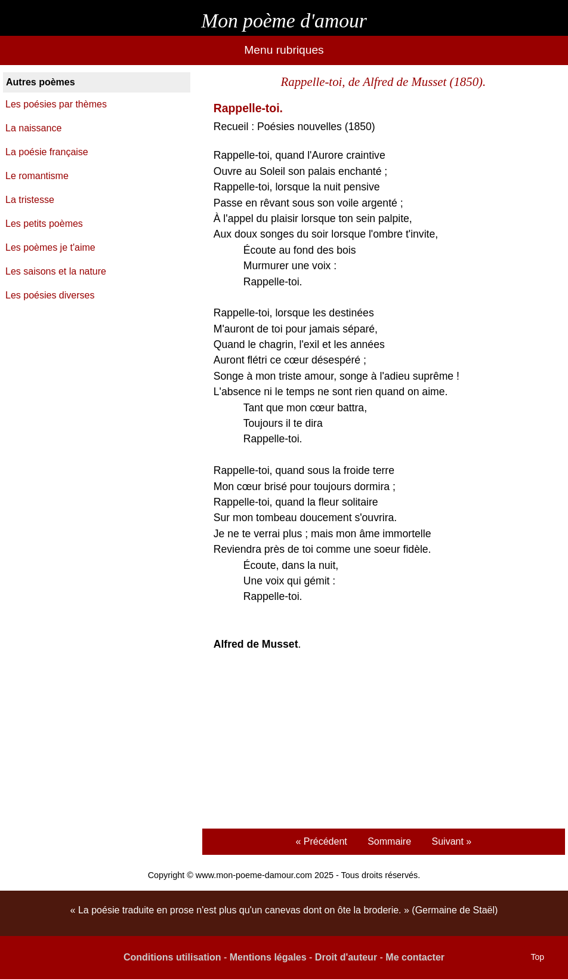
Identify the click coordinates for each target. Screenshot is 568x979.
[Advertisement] (383, 741)
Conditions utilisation (172, 957)
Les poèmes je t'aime (50, 247)
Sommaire (389, 841)
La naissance (33, 128)
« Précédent (321, 841)
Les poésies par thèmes (56, 104)
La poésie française (46, 152)
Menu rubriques (283, 50)
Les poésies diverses (49, 295)
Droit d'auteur (346, 957)
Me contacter (414, 957)
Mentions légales (268, 957)
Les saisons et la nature (55, 271)
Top (537, 957)
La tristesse (29, 200)
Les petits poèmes (44, 223)
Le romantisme (37, 176)
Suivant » (452, 841)
